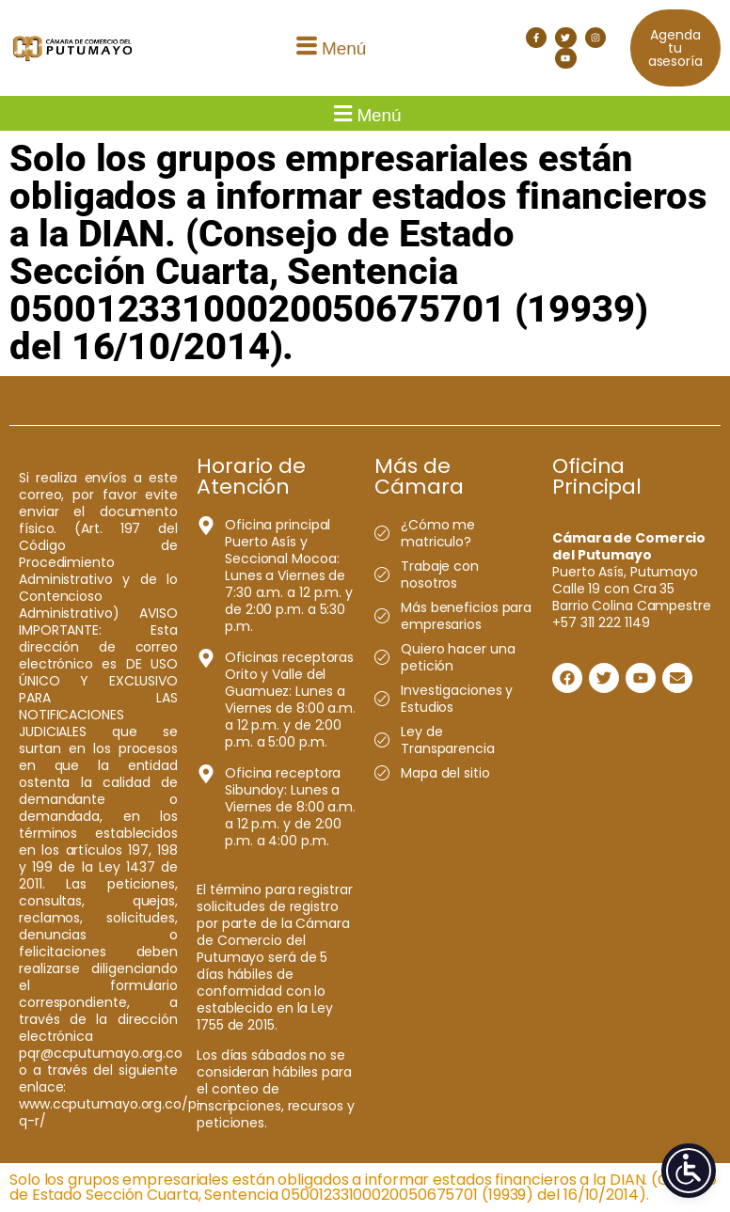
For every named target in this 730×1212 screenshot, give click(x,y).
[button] (328, 48)
